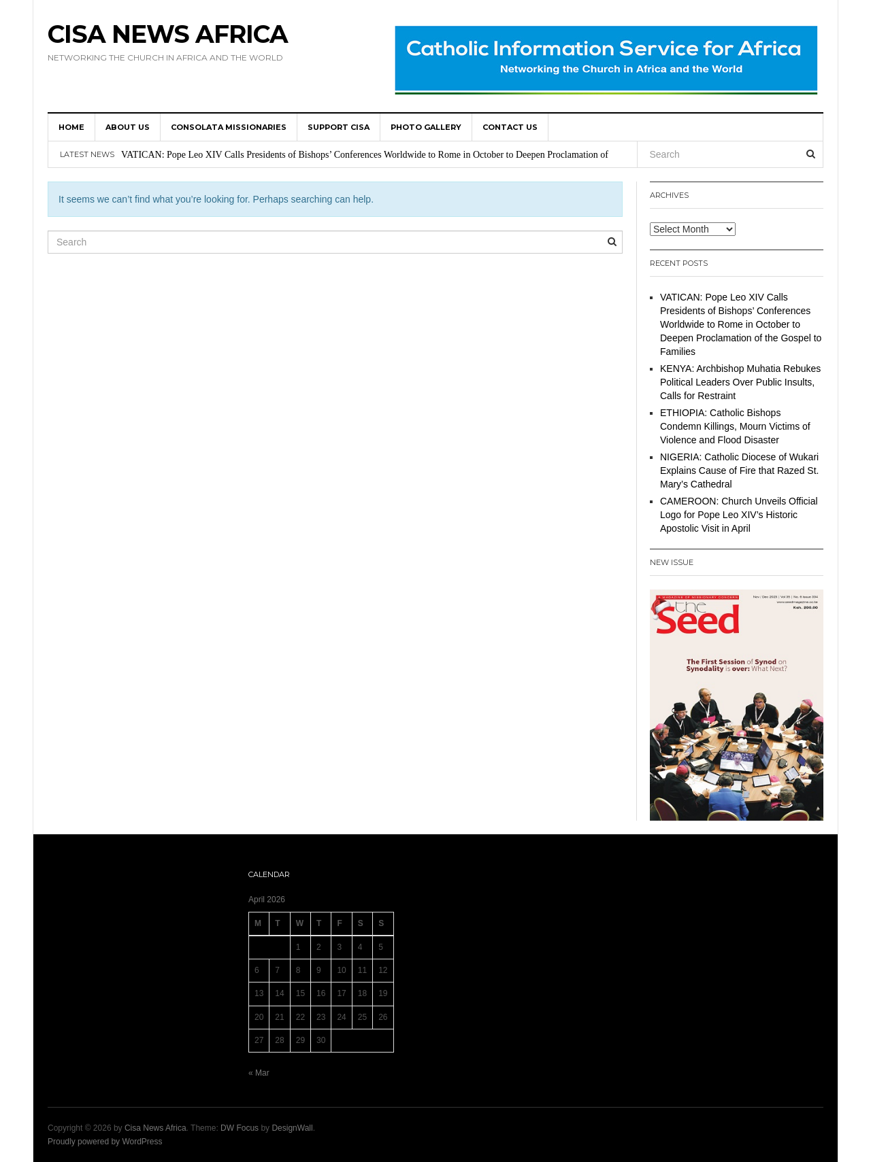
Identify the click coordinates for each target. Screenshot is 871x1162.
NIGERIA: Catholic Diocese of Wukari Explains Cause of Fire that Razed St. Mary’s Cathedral (739, 470)
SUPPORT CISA (338, 127)
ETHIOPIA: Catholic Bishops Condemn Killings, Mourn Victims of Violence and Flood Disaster (735, 426)
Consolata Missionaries (228, 127)
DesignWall (292, 1128)
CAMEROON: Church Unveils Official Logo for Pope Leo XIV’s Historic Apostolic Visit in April (739, 515)
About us (127, 127)
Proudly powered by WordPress (105, 1141)
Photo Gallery (426, 127)
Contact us (510, 127)
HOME (71, 127)
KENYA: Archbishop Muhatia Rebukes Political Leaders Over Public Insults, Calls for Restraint (740, 382)
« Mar (258, 1073)
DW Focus (239, 1128)
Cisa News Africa (168, 34)
